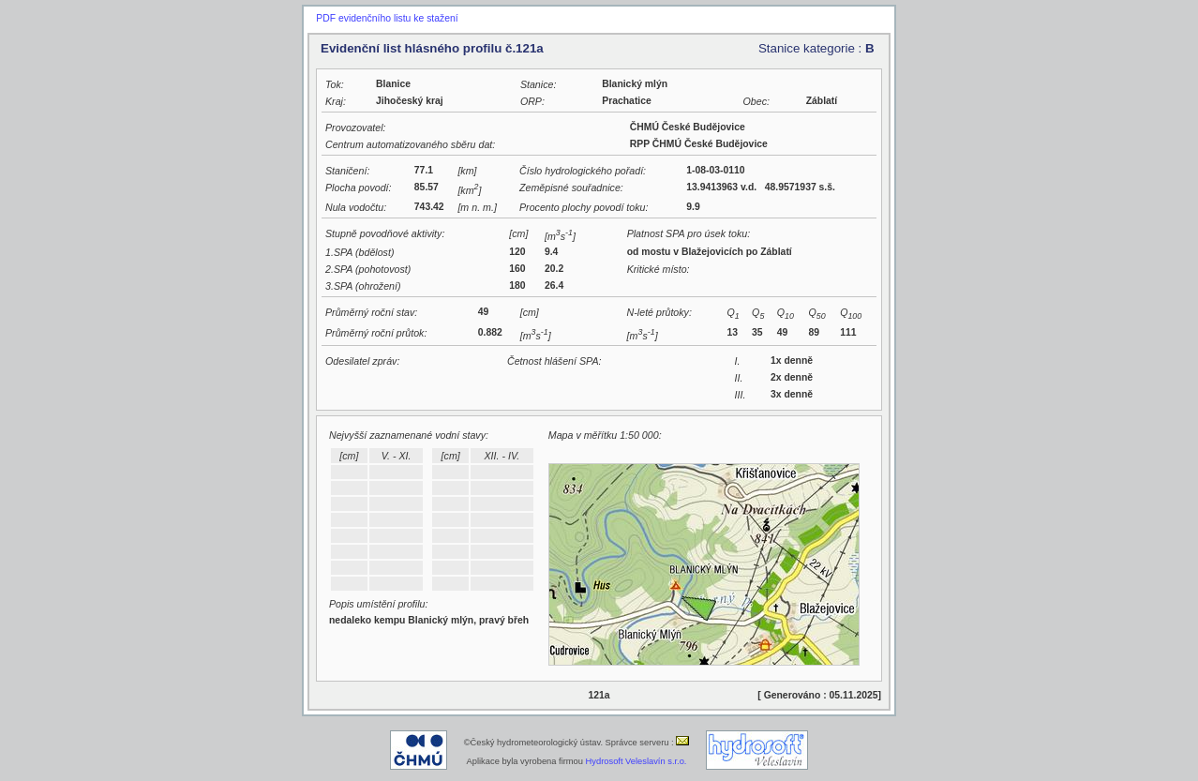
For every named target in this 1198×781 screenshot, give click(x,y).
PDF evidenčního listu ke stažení (386, 18)
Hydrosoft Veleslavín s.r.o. (636, 761)
